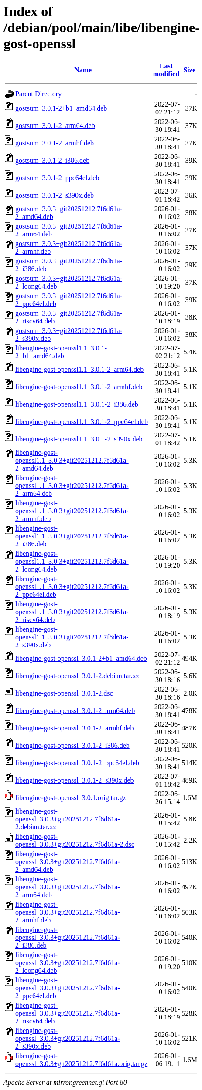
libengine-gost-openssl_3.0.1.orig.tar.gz (70, 797)
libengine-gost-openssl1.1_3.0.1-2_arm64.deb (79, 369)
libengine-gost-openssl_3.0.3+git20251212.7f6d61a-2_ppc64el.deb (67, 987)
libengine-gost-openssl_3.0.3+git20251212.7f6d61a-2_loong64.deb (67, 962)
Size (189, 70)
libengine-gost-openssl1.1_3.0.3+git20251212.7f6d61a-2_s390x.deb (72, 637)
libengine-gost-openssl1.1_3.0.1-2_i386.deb (76, 404)
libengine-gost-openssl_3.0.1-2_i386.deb (72, 745)
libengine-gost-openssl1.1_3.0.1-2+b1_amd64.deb (61, 352)
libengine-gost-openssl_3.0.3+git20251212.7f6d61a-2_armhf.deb (67, 912)
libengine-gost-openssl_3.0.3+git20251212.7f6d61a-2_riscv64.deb (67, 1013)
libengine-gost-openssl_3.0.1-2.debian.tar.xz (77, 676)
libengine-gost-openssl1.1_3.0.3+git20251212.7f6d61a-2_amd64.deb (72, 460)
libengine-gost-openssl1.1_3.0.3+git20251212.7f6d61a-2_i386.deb (72, 536)
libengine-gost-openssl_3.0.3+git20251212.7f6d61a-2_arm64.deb (67, 886)
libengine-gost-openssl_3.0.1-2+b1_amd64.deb (81, 658)
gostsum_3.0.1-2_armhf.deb (54, 143)
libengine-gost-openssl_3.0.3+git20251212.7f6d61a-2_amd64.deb (67, 861)
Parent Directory (38, 94)
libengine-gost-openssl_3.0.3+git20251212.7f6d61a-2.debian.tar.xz (67, 819)
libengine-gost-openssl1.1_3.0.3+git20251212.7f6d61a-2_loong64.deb (72, 561)
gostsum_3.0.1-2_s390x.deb (54, 195)
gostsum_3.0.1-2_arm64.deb (55, 125)
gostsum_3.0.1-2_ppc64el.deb (57, 178)
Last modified (166, 69)
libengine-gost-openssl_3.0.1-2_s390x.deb (74, 780)
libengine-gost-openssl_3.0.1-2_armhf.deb (74, 728)
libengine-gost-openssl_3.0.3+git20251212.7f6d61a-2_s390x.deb (67, 1038)
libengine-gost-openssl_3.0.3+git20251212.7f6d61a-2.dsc (74, 840)
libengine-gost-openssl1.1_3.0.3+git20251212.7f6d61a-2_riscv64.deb (72, 611)
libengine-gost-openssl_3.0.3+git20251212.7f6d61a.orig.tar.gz (81, 1059)
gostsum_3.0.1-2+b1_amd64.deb (61, 108)
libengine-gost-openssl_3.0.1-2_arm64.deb (75, 710)
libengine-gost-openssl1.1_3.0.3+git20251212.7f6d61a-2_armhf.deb (72, 510)
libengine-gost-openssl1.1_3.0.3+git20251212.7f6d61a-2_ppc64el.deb (72, 586)
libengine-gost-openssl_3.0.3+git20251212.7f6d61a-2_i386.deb (67, 937)
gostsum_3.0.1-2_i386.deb (52, 160)
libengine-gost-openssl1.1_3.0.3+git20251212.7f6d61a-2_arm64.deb (72, 485)
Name (83, 70)
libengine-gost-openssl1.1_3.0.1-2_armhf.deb (79, 386)
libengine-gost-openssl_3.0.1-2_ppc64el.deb (77, 763)
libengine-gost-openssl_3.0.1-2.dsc (64, 693)
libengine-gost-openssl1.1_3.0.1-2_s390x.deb (79, 439)
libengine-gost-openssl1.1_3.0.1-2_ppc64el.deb (81, 421)
